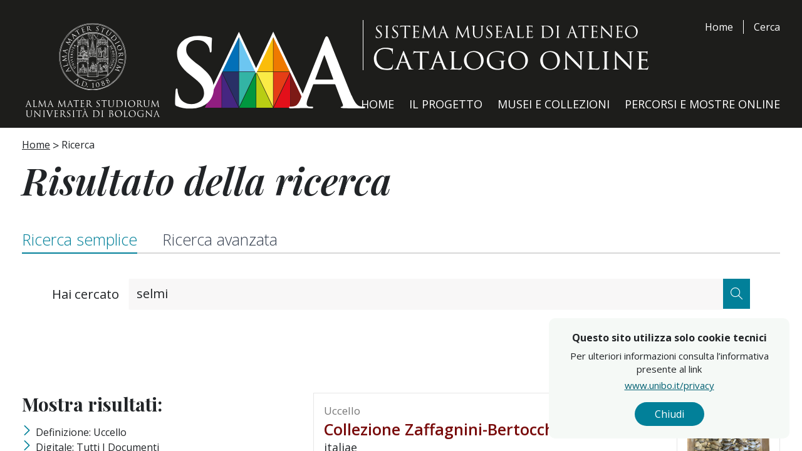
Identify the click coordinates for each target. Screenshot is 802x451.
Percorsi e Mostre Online (702, 103)
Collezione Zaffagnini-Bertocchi (441, 429)
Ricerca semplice (79, 239)
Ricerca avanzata (220, 239)
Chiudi (734, 414)
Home (719, 27)
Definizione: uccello (81, 432)
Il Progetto (445, 103)
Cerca (767, 27)
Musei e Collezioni (553, 103)
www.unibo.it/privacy (734, 385)
